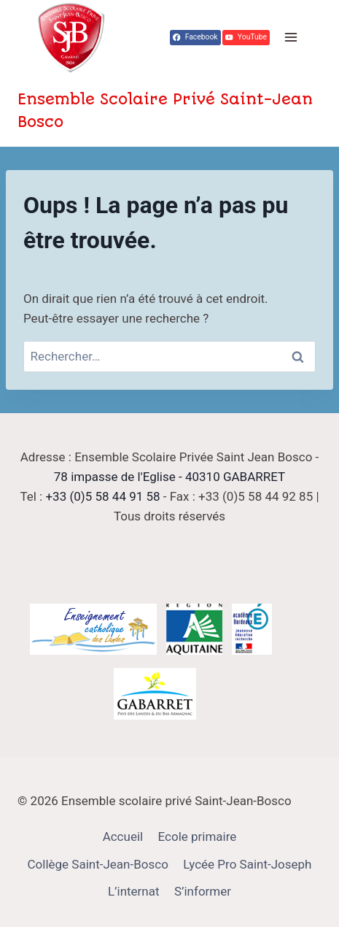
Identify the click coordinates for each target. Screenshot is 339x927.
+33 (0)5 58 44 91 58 (102, 496)
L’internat (134, 891)
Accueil (123, 836)
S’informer (202, 891)
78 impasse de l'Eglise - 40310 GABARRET (169, 476)
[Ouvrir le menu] (290, 37)
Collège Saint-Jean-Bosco (98, 864)
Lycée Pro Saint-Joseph (247, 864)
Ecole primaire (197, 836)
